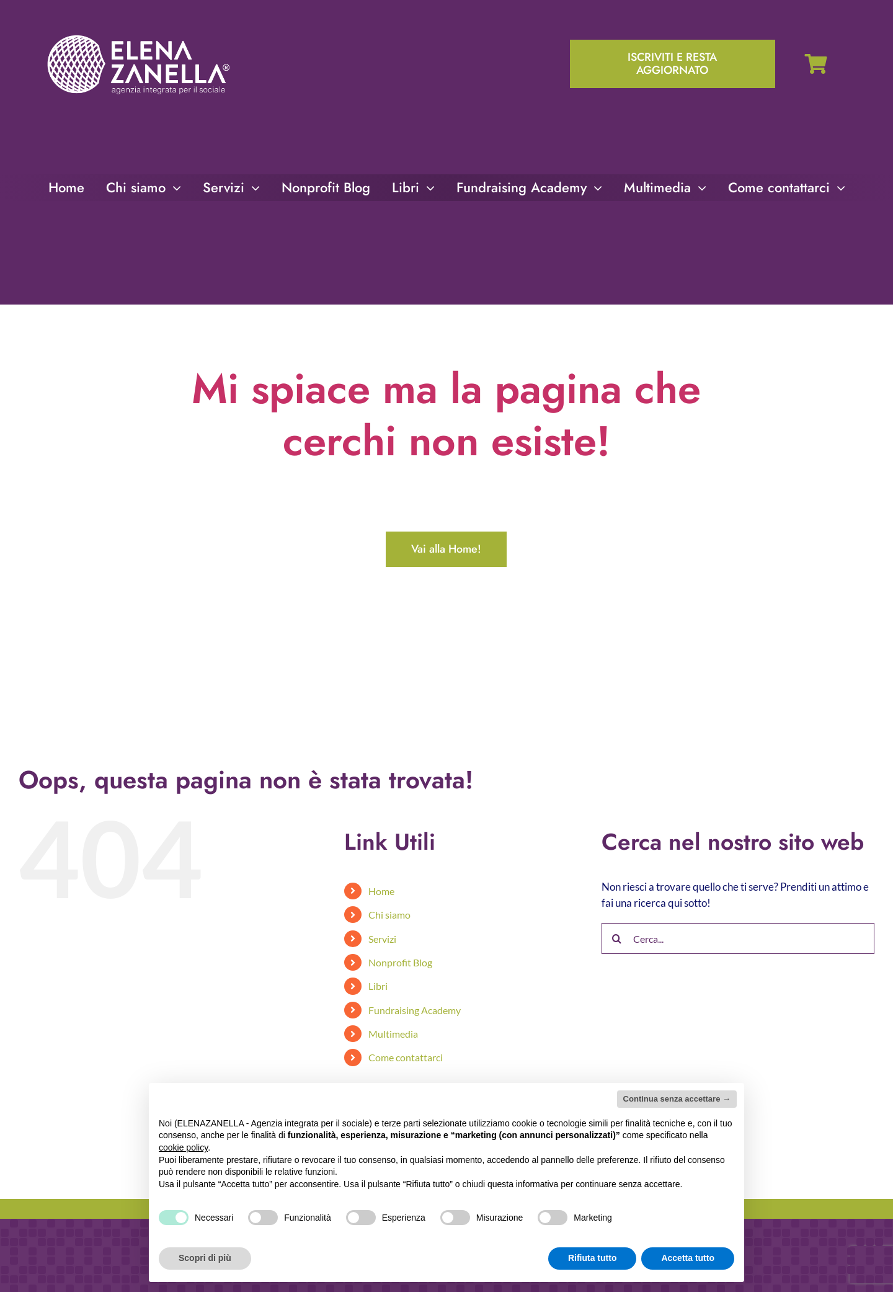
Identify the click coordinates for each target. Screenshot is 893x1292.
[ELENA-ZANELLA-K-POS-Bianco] (138, 36)
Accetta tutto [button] (687, 1258)
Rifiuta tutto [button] (592, 1258)
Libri (378, 986)
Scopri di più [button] (205, 1258)
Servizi (382, 939)
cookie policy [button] (183, 1147)
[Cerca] (617, 938)
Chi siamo (389, 914)
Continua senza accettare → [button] (677, 1098)
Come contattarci (405, 1057)
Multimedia (393, 1034)
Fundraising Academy (414, 1010)
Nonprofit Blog (400, 962)
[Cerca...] (738, 938)
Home (381, 891)
